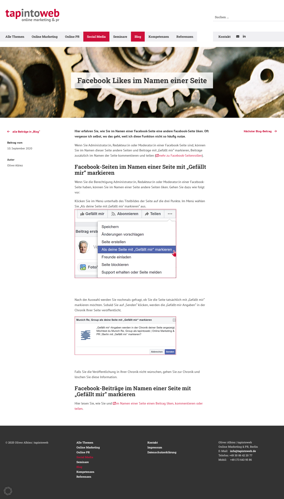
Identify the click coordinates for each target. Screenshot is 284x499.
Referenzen (184, 37)
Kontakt (224, 37)
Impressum (154, 447)
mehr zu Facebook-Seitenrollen (179, 155)
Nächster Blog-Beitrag (260, 131)
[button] (8, 491)
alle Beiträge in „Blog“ (23, 131)
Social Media (96, 37)
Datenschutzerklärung (161, 452)
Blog (138, 37)
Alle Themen (14, 37)
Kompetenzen (159, 37)
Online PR (72, 37)
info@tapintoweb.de (243, 451)
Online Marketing (45, 37)
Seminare (120, 37)
